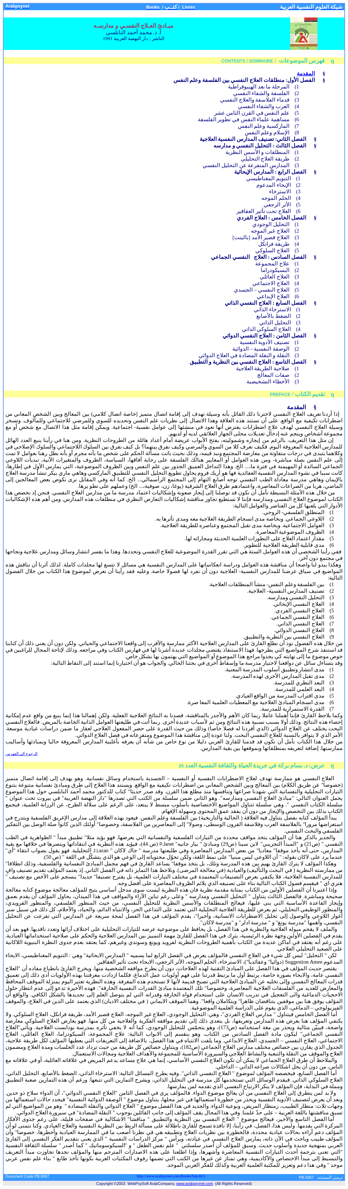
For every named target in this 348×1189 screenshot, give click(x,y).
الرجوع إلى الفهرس (21, 754)
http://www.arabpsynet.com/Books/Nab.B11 (171, 1176)
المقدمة (306, 73)
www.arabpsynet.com (194, 1183)
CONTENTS (233, 61)
